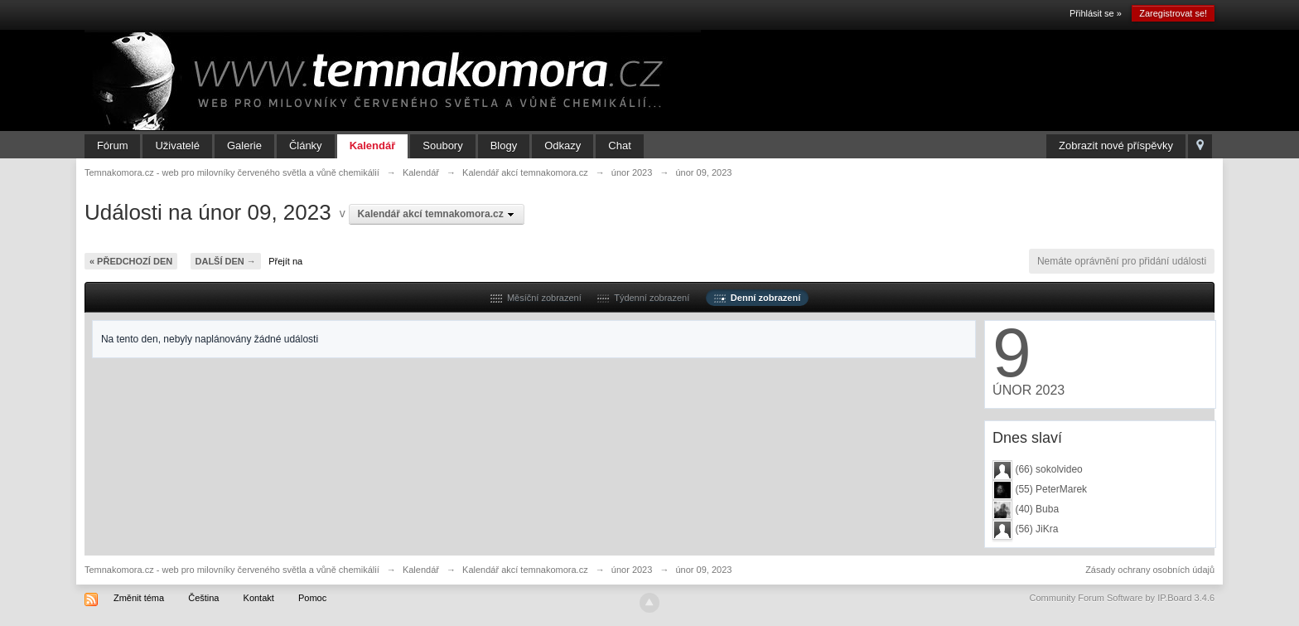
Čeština (203, 598)
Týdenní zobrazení (643, 298)
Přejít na (285, 261)
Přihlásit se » (1096, 13)
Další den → (226, 261)
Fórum (112, 145)
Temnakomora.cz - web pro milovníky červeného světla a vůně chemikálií (232, 570)
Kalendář (373, 145)
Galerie (244, 145)
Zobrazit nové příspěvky (1116, 145)
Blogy (504, 145)
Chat (619, 145)
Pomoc (312, 598)
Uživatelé (177, 145)
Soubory (442, 145)
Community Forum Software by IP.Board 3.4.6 (1122, 598)
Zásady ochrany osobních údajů (1149, 570)
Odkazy (562, 145)
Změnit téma (138, 598)
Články (305, 145)
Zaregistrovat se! (1173, 13)
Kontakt (259, 598)
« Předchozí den (130, 261)
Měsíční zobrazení (536, 298)
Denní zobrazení (757, 298)
